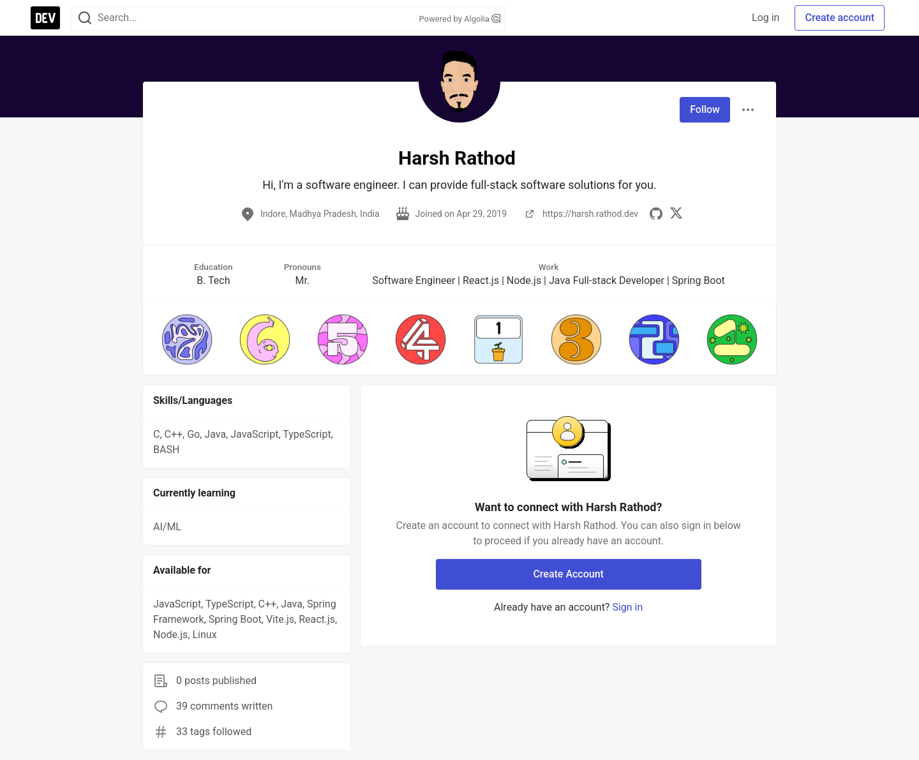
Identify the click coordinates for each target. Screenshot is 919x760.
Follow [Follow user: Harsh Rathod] (705, 109)
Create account (839, 17)
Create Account (568, 574)
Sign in (627, 607)
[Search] (85, 18)
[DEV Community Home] (45, 18)
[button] (187, 339)
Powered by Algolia (459, 19)
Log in (765, 17)
